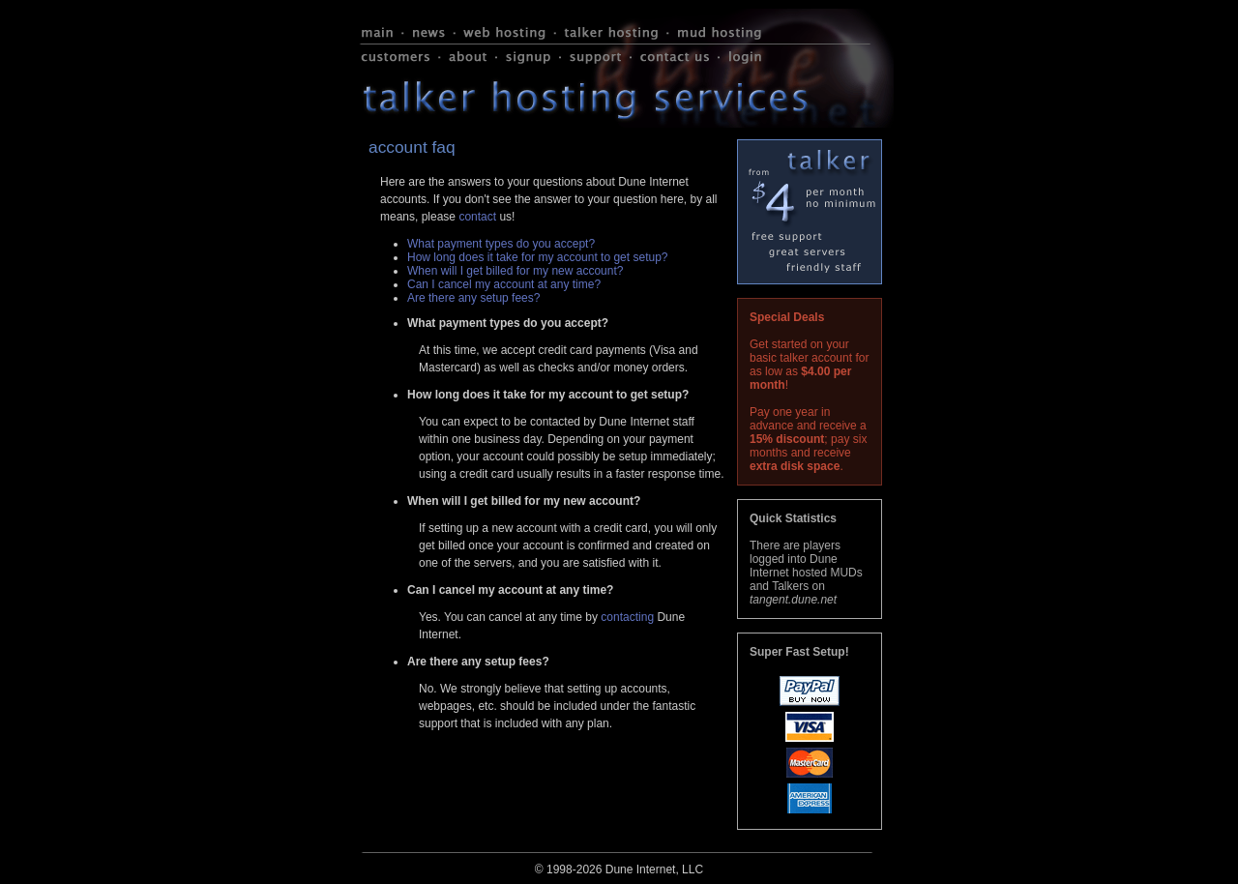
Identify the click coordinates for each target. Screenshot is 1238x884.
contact (477, 216)
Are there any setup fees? (473, 298)
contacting (627, 617)
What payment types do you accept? (501, 243)
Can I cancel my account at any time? (504, 284)
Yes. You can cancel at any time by (510, 617)
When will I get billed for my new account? (515, 271)
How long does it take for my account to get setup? (537, 257)
